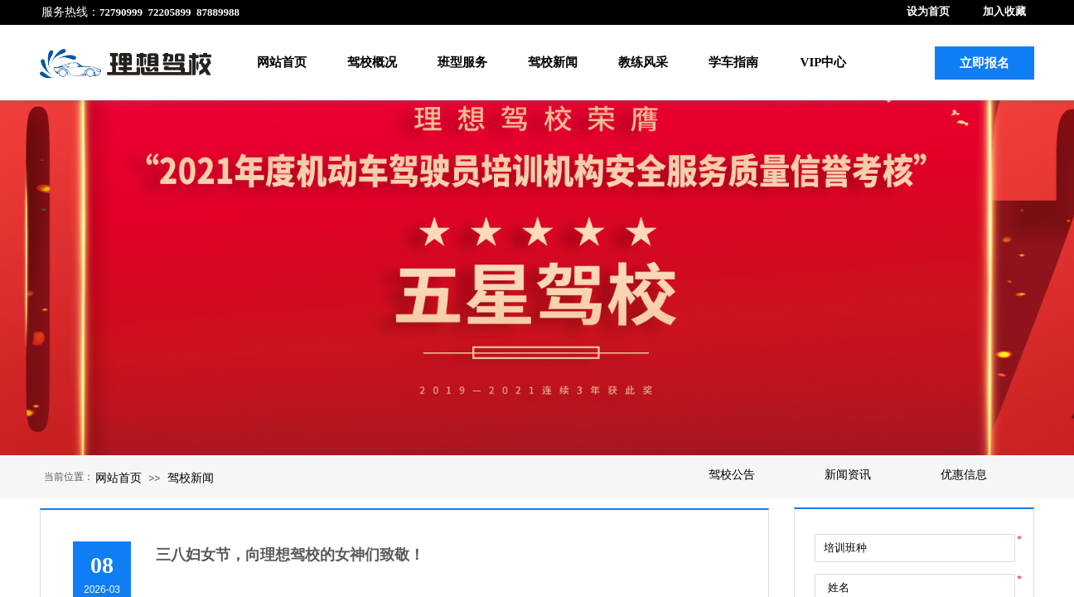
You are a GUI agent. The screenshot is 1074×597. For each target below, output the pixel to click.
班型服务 (462, 62)
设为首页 (928, 11)
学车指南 (733, 62)
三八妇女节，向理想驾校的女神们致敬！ (290, 554)
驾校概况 (372, 62)
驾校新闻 (553, 62)
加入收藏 (1004, 11)
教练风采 (643, 62)
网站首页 (282, 62)
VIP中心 (824, 62)
